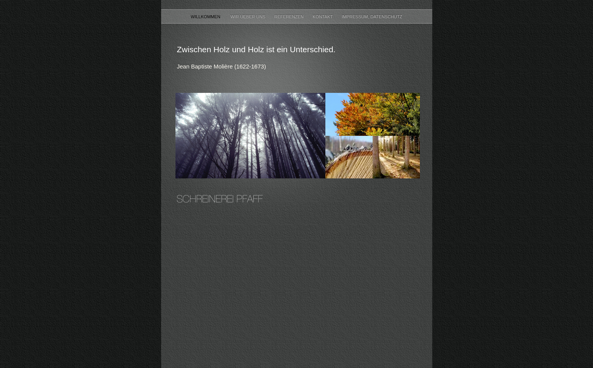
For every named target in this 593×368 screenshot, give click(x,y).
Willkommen (207, 16)
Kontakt (323, 16)
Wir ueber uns (248, 16)
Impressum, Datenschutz (372, 16)
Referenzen (289, 16)
